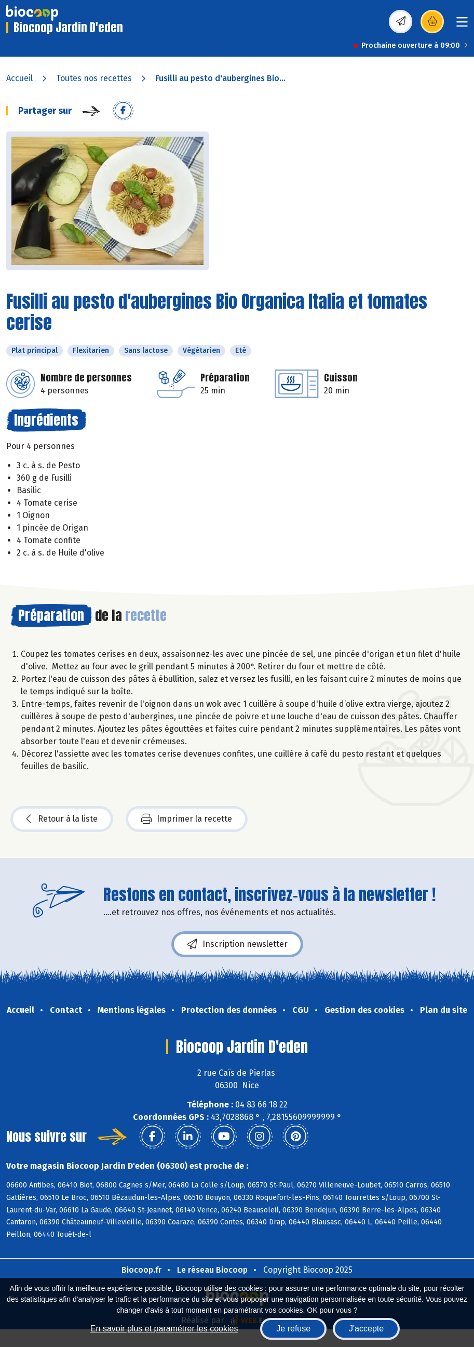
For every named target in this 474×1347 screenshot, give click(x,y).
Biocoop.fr (141, 1270)
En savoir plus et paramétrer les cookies (164, 1328)
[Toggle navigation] (462, 25)
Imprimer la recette (186, 819)
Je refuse (293, 1328)
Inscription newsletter (237, 944)
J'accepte (366, 1328)
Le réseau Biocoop (212, 1270)
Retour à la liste (62, 819)
